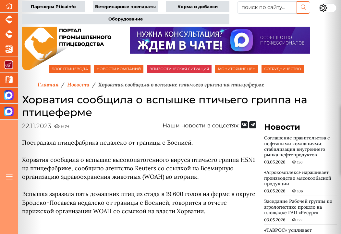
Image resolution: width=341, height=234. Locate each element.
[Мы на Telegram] (252, 124)
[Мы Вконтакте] (244, 124)
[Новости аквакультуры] (9, 49)
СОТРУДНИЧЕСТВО (282, 69)
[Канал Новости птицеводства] (9, 96)
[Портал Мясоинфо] (9, 65)
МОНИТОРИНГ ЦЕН (236, 69)
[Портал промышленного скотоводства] (9, 34)
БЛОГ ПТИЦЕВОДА (70, 69)
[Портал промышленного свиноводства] (9, 20)
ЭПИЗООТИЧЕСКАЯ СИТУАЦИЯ (179, 69)
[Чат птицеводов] (9, 112)
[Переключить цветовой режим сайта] (327, 8)
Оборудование (125, 19)
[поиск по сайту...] (267, 7)
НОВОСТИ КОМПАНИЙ (119, 69)
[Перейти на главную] (9, 6)
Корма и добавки (197, 6)
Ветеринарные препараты (125, 6)
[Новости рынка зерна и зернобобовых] (9, 80)
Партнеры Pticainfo (53, 6)
